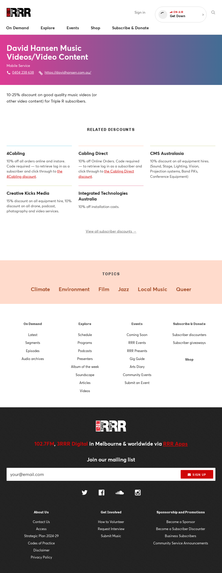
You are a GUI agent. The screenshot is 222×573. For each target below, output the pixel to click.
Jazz (123, 289)
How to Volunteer (111, 522)
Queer (183, 289)
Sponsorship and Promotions (180, 512)
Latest (32, 334)
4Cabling (16, 153)
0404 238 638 (23, 72)
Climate (40, 289)
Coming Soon (137, 334)
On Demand (33, 324)
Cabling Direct (93, 153)
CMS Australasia (167, 153)
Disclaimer (41, 550)
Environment (74, 289)
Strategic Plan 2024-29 (41, 536)
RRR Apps (175, 443)
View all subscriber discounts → (111, 231)
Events (137, 324)
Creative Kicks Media (28, 193)
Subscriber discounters (189, 334)
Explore (84, 324)
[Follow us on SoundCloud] (119, 493)
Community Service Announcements (180, 543)
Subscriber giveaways (189, 342)
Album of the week (85, 366)
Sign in (140, 12)
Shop (189, 360)
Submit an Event (137, 382)
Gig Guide (137, 358)
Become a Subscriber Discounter (180, 529)
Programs (85, 342)
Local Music (152, 289)
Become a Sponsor (180, 522)
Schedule (85, 334)
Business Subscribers (180, 536)
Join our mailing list (111, 459)
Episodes (33, 351)
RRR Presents (137, 351)
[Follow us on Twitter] (85, 493)
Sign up (197, 475)
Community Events (137, 375)
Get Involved (111, 512)
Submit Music (111, 536)
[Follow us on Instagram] (138, 493)
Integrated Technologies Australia (103, 196)
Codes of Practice (41, 543)
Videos (85, 391)
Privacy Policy (41, 557)
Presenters (85, 358)
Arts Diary (137, 366)
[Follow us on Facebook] (101, 493)
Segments (32, 342)
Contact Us (41, 522)
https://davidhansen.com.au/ (68, 72)
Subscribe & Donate (189, 324)
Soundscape (85, 375)
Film (103, 289)
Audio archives (33, 358)
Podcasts (85, 351)
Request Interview (111, 529)
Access (41, 529)
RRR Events (137, 342)
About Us (41, 512)
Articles (85, 382)
